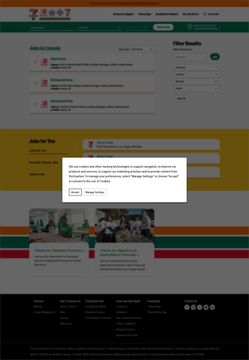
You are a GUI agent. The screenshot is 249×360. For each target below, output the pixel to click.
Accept (76, 192)
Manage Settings (95, 192)
